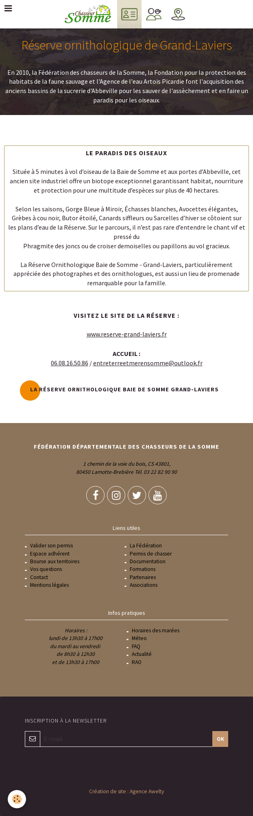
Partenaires (143, 577)
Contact (39, 577)
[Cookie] (17, 799)
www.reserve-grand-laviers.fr (127, 334)
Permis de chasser (151, 553)
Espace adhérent (50, 553)
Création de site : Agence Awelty (126, 791)
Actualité (142, 654)
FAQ (136, 646)
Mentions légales (49, 585)
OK (220, 739)
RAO (137, 662)
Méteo (139, 638)
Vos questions (46, 569)
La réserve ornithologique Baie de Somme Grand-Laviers (124, 389)
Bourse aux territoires (54, 561)
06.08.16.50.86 (69, 363)
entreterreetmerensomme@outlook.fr (148, 363)
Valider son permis (51, 545)
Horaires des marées (155, 630)
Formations (142, 569)
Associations (143, 585)
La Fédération (146, 545)
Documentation (148, 561)
